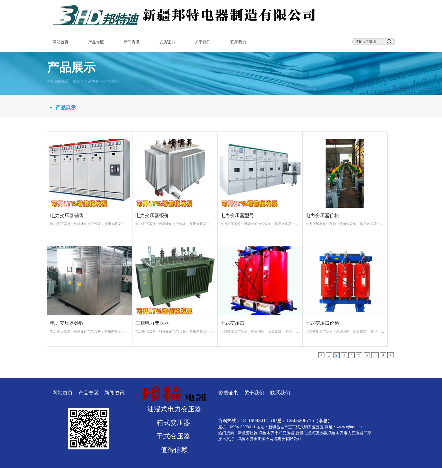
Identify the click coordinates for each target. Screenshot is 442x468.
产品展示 (66, 107)
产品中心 (91, 81)
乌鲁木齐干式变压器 (276, 433)
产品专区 (96, 42)
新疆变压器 (248, 433)
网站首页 (60, 42)
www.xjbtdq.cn (349, 427)
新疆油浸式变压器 (311, 433)
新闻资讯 (132, 42)
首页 (76, 81)
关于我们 (203, 42)
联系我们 (238, 42)
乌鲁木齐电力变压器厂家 (349, 433)
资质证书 (167, 42)
